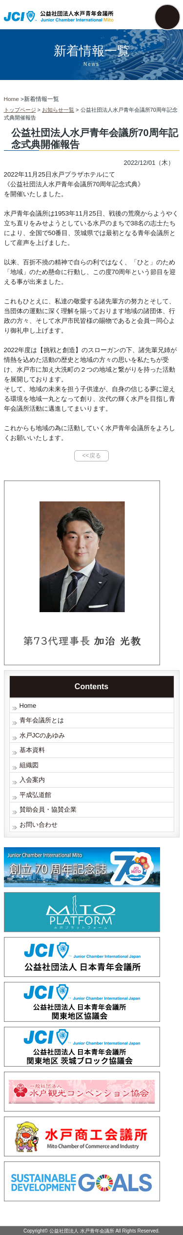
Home (28, 705)
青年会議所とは (42, 720)
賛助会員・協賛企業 (48, 809)
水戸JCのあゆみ (42, 735)
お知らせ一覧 (58, 110)
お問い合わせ (39, 824)
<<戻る (91, 455)
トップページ (20, 110)
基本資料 (32, 750)
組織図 (29, 765)
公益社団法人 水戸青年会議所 (81, 1231)
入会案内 (32, 779)
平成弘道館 (35, 794)
